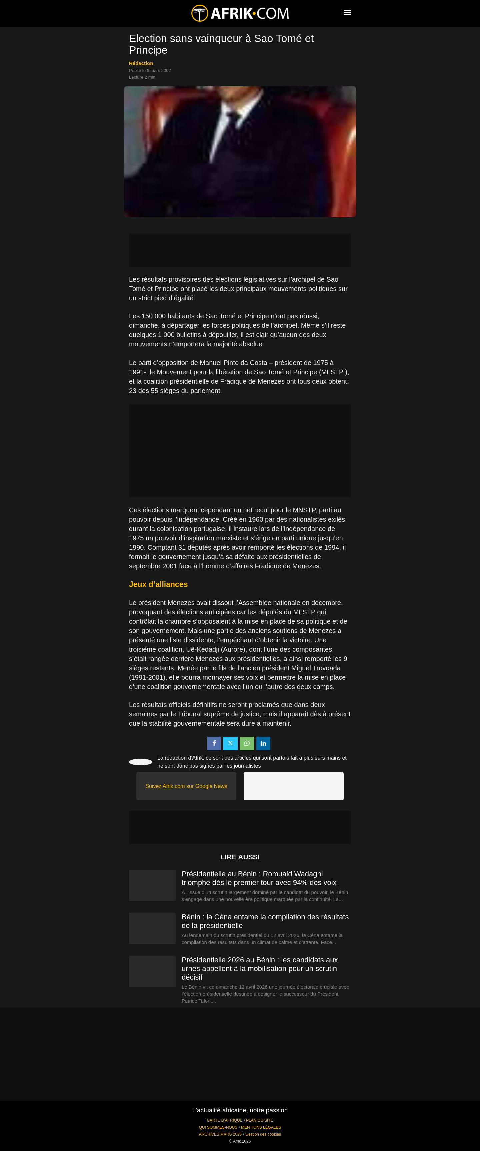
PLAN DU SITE (259, 1120)
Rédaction (141, 63)
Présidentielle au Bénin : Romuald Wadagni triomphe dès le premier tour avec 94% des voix (259, 878)
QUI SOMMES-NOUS (218, 1127)
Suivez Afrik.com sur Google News (186, 786)
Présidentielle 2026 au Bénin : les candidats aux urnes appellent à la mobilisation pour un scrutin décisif (260, 968)
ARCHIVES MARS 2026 (220, 1134)
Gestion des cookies (263, 1134)
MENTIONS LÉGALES (261, 1127)
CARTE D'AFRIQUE (224, 1120)
